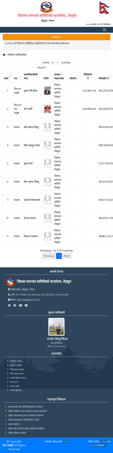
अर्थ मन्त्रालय (13, 424)
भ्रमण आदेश (14, 386)
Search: (56, 67)
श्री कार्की (28, 109)
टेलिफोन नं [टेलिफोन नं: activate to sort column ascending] (88, 76)
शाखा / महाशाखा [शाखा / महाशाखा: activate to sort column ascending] (59, 76)
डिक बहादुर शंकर (32, 145)
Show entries (56, 62)
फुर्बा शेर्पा (28, 163)
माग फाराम (14, 382)
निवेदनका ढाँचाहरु (17, 369)
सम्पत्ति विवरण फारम (18, 377)
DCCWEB (8, 445)
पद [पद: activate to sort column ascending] (15, 78)
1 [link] (59, 256)
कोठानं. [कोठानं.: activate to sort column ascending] (73, 78)
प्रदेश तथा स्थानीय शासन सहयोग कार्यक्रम (26, 428)
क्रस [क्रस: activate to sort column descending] (6, 78)
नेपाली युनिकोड (16, 390)
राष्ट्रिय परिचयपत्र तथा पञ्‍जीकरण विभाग (25, 415)
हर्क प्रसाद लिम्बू (31, 127)
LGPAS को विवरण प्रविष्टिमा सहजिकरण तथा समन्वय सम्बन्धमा (37, 43)
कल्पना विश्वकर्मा (32, 200)
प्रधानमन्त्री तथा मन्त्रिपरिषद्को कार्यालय (25, 406)
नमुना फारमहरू (16, 365)
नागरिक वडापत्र (16, 361)
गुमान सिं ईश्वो (30, 90)
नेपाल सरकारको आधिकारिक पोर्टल (23, 419)
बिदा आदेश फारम (16, 373)
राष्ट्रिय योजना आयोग (17, 432)
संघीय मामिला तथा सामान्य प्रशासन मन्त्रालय (27, 411)
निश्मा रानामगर (31, 236)
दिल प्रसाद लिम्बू (31, 181)
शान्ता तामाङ (30, 218)
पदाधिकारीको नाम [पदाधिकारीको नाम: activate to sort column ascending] (31, 76)
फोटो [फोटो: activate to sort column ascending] (45, 78)
